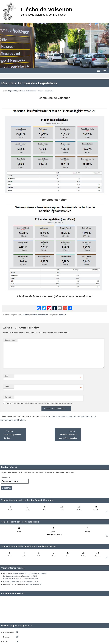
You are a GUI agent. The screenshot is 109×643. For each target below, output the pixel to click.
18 (17, 637)
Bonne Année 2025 (29, 576)
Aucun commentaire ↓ (46, 91)
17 (17, 632)
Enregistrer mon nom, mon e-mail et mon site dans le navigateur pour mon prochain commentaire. (40, 403)
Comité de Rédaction (28, 91)
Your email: (5, 478)
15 (17, 642)
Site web (8, 397)
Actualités (25, 315)
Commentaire (10, 340)
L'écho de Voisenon (46, 9)
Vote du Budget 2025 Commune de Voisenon (29, 573)
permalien (62, 315)
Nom (6, 376)
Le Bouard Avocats (10, 576)
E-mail (7, 386)
